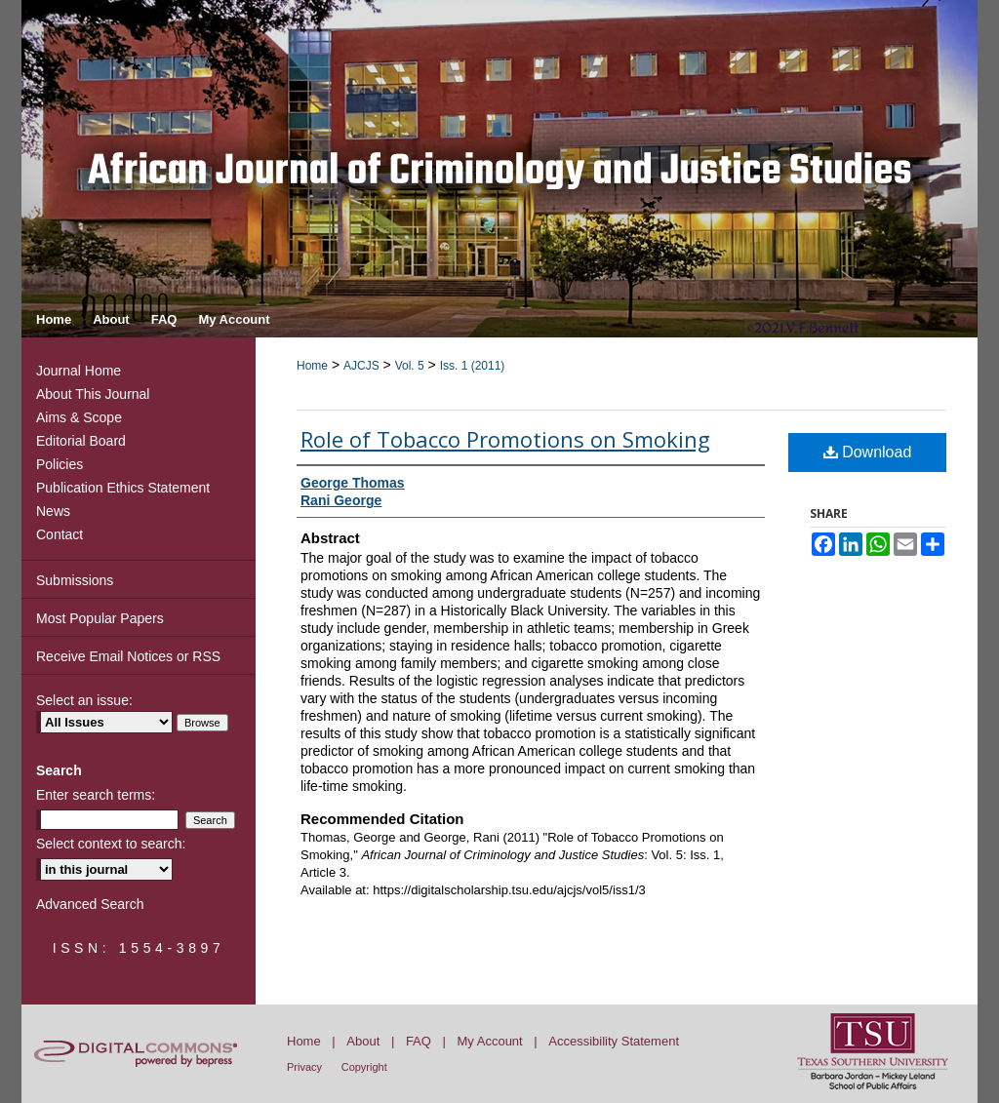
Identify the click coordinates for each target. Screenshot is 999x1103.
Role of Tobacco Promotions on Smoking (505, 438)
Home (312, 366)
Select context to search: (110, 843)
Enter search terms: (95, 795)
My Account (490, 1041)
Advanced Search (90, 904)
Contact (59, 534)
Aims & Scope (79, 417)
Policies (59, 464)
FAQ (418, 1041)
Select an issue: (84, 700)
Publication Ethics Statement (123, 487)
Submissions (74, 580)
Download (867, 452)
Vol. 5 (409, 366)
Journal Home (78, 370)
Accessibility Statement (613, 1041)
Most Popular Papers (100, 618)
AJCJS (361, 366)
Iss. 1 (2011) (472, 366)
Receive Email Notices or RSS (128, 656)
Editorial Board (81, 441)
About (363, 1041)
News (53, 511)
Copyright (364, 1067)
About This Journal (92, 394)
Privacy (304, 1067)
